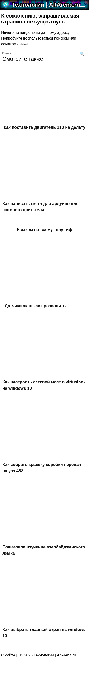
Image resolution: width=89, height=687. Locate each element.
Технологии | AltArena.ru (46, 4)
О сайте (8, 655)
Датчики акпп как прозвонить (35, 306)
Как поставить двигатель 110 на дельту (44, 127)
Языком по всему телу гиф (44, 229)
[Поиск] (81, 53)
